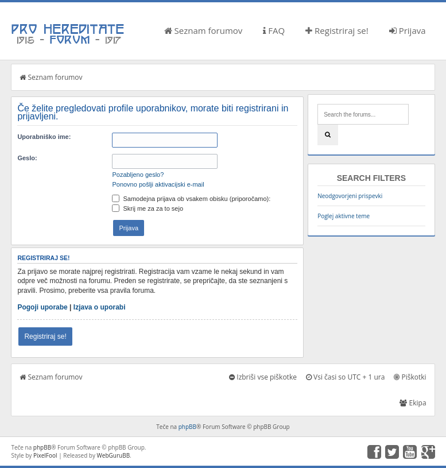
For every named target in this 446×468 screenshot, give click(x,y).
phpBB (187, 427)
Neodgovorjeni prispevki (349, 196)
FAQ (274, 30)
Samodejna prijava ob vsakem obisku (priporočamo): (191, 198)
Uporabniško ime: (44, 136)
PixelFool (45, 455)
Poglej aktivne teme (343, 216)
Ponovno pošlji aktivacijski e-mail (158, 184)
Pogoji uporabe (42, 307)
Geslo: (27, 157)
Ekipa (413, 403)
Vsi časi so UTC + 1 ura (345, 377)
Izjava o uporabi (99, 307)
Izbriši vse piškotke (263, 377)
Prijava (407, 30)
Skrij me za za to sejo (147, 208)
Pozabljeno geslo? (138, 174)
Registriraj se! (337, 30)
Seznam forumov (203, 30)
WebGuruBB (113, 455)
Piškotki (410, 377)
